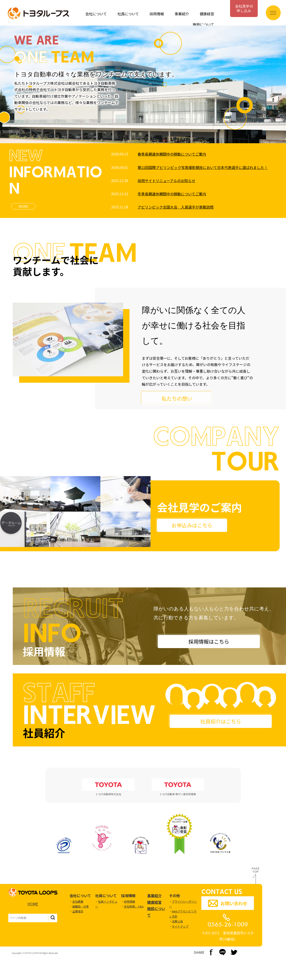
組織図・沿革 (80, 906)
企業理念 (77, 911)
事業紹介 (182, 13)
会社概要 (77, 901)
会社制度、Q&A (134, 906)
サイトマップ (180, 926)
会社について (96, 13)
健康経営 (207, 13)
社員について (128, 13)
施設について (203, 24)
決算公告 (177, 921)
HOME (32, 903)
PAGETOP (256, 870)
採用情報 (156, 13)
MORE (23, 206)
